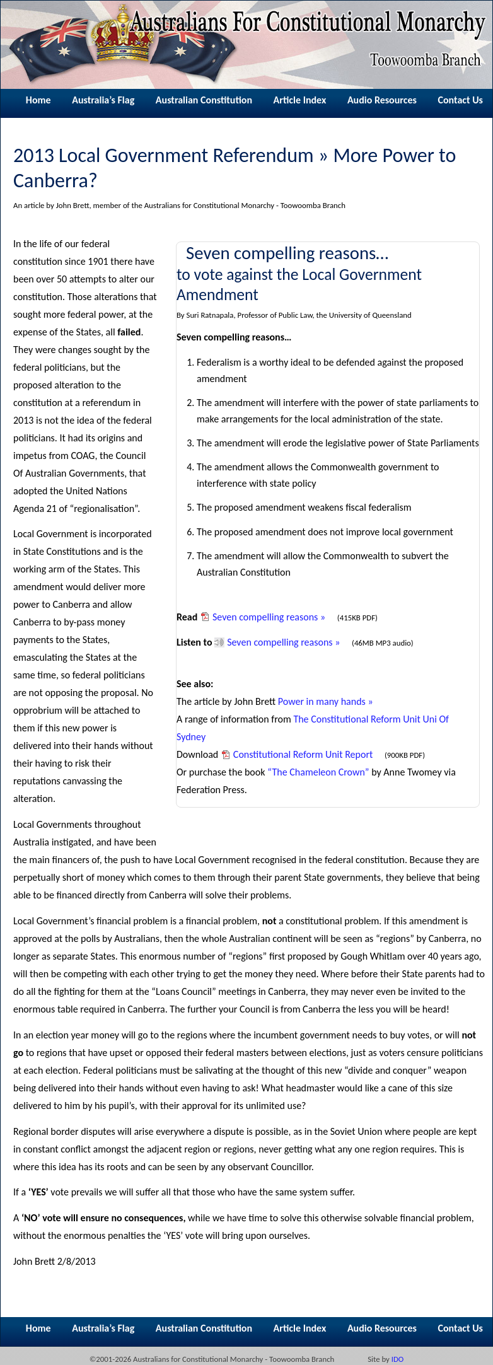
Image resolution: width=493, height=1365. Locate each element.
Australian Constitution (204, 100)
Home (38, 100)
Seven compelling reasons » (268, 617)
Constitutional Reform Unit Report (303, 754)
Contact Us (460, 100)
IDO (398, 1359)
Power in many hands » (325, 701)
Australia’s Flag (103, 100)
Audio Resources (382, 100)
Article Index (300, 100)
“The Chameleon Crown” (318, 772)
